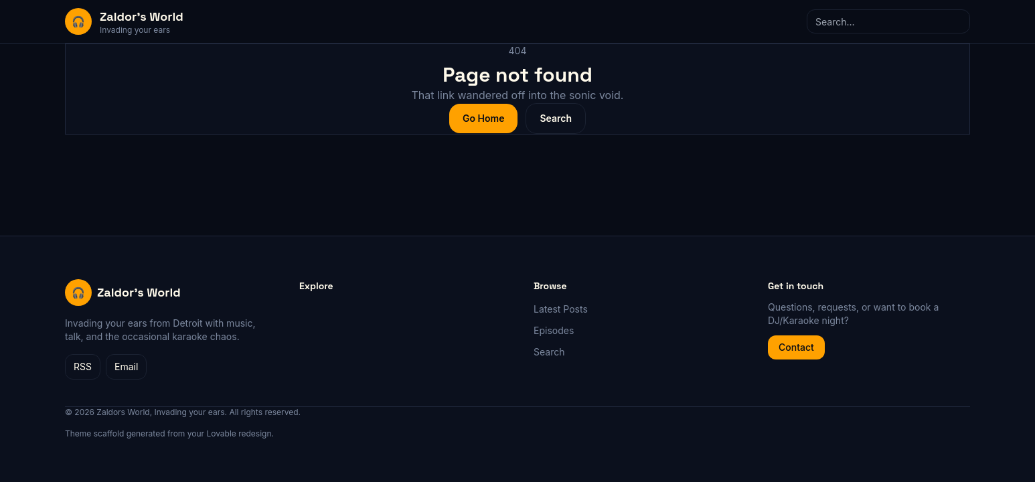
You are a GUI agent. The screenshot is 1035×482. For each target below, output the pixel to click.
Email (126, 366)
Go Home (483, 118)
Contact (796, 347)
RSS (83, 366)
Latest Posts (561, 309)
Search (556, 118)
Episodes (554, 330)
